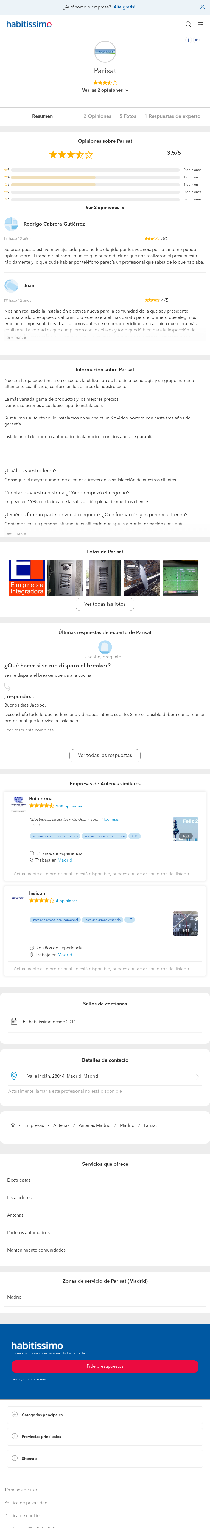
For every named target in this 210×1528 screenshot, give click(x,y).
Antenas (61, 1126)
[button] (105, 1415)
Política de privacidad (25, 1503)
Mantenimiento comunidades (36, 1250)
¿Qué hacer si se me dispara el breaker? (57, 666)
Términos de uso (20, 1490)
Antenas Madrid (95, 1126)
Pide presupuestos (105, 1366)
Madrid (127, 1126)
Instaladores (19, 1198)
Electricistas (18, 1180)
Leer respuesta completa (29, 730)
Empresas (34, 1126)
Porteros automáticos (28, 1233)
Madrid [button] (65, 860)
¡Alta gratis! (123, 7)
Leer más (13, 338)
